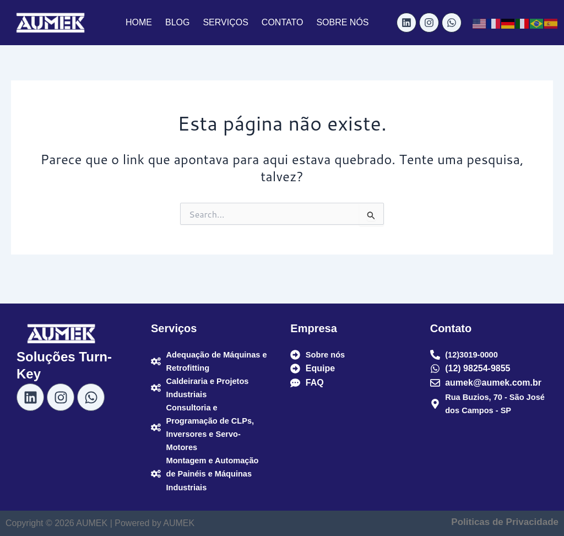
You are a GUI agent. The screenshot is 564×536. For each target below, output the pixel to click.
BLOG (177, 22)
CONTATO (282, 22)
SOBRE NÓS (342, 22)
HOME (139, 22)
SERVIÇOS (225, 22)
